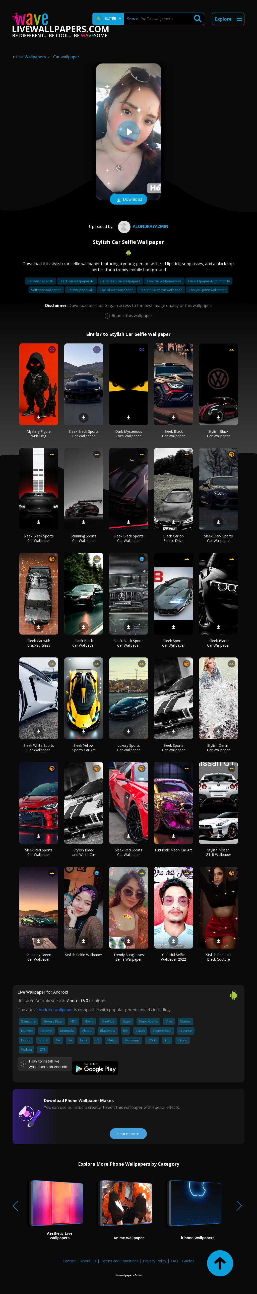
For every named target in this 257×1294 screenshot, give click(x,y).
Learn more (128, 1133)
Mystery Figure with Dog (39, 433)
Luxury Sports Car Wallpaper (128, 747)
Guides (188, 1260)
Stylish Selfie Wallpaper (83, 954)
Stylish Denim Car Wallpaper (218, 747)
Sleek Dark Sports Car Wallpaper (218, 538)
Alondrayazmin (142, 226)
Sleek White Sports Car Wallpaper (39, 747)
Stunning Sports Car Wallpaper (83, 538)
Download (128, 200)
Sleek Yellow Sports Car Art (83, 747)
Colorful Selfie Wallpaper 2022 (173, 957)
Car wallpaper (66, 57)
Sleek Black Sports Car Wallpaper (84, 433)
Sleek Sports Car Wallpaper (173, 643)
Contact (69, 1260)
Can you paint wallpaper (207, 290)
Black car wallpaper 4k (77, 281)
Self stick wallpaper (46, 290)
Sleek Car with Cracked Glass (38, 643)
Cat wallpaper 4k (81, 290)
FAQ (174, 1260)
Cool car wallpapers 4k (164, 281)
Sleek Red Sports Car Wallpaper (38, 852)
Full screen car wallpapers (120, 281)
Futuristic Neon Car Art (173, 850)
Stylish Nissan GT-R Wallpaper (218, 852)
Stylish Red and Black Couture (218, 957)
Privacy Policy (154, 1260)
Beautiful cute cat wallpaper (161, 290)
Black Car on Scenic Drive (173, 538)
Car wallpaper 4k (40, 281)
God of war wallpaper (117, 290)
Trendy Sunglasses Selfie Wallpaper (128, 957)
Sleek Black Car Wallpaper (173, 433)
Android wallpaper (56, 1009)
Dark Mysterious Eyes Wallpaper (128, 433)
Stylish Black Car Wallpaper (218, 433)
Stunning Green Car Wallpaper (38, 957)
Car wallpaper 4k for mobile (209, 281)
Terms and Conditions (120, 1260)
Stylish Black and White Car (83, 852)
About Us (88, 1260)
